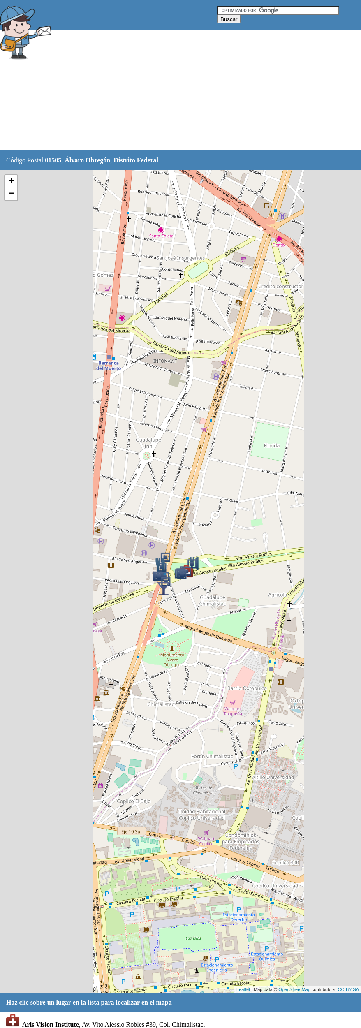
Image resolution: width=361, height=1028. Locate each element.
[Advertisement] (205, 90)
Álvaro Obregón (87, 160)
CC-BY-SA (348, 989)
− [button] (11, 194)
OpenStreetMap (294, 989)
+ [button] (11, 181)
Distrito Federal (135, 160)
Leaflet (243, 989)
